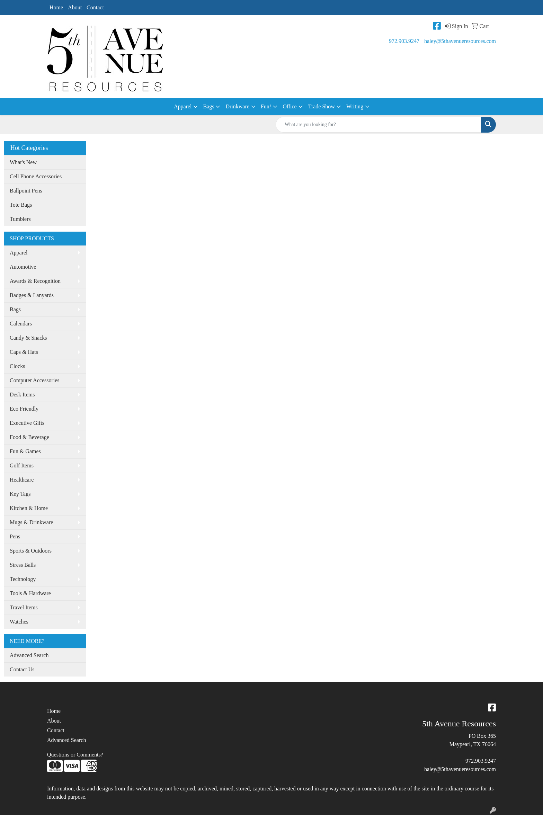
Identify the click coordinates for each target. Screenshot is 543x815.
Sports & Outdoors (31, 551)
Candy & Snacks (28, 338)
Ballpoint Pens (26, 191)
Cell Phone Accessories (36, 176)
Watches (19, 622)
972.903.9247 (404, 41)
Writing (354, 106)
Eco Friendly (24, 409)
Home (56, 7)
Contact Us (22, 669)
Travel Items (24, 607)
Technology (23, 579)
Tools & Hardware (30, 593)
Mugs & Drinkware (31, 522)
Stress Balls (23, 565)
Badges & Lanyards (32, 295)
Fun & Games (25, 451)
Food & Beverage (29, 437)
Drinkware (237, 106)
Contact (95, 7)
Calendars (21, 323)
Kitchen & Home (29, 508)
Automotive (23, 267)
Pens (15, 536)
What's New (23, 162)
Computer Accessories (35, 380)
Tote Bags (21, 205)
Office (290, 106)
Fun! (266, 106)
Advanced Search (29, 655)
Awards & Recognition (35, 281)
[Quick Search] (378, 125)
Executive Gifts (27, 423)
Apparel (183, 106)
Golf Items (22, 465)
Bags (208, 106)
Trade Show (321, 106)
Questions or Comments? (75, 755)
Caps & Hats (24, 352)
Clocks (17, 366)
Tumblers (20, 219)
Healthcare (22, 480)
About (75, 7)
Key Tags (20, 494)
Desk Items (22, 394)
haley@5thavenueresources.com (460, 41)
